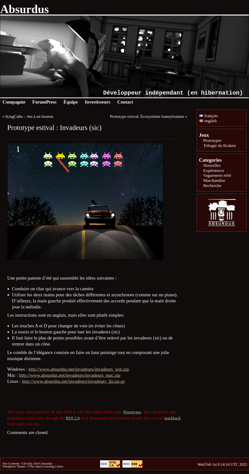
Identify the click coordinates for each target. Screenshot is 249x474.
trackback (173, 418)
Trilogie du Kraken (219, 145)
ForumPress (44, 101)
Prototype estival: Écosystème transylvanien (147, 116)
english (208, 120)
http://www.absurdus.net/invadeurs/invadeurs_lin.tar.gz (73, 381)
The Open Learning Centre (46, 466)
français (208, 115)
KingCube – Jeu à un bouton (29, 116)
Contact (125, 101)
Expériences (213, 170)
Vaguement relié (217, 175)
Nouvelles (211, 165)
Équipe (71, 101)
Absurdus (24, 9)
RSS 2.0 (73, 418)
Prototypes (132, 412)
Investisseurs (97, 101)
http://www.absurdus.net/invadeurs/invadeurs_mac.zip (69, 375)
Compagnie (14, 101)
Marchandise (214, 180)
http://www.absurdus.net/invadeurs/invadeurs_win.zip (79, 369)
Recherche (212, 185)
